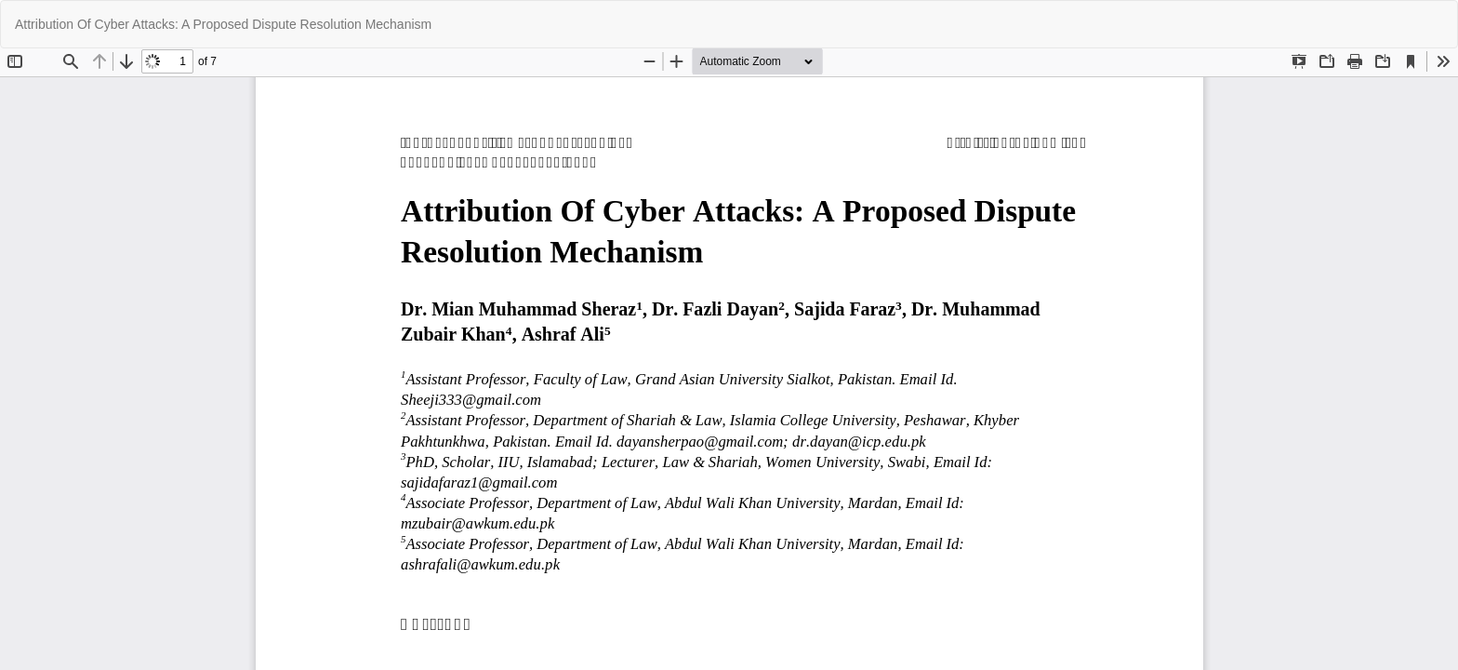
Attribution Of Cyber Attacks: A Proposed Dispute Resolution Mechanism (223, 24)
